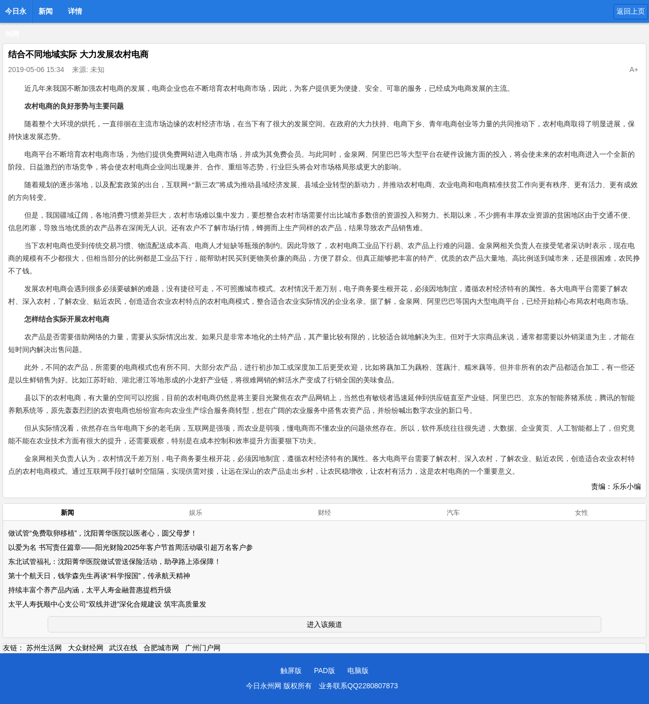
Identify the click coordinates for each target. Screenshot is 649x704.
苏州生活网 (44, 648)
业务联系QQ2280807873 (358, 686)
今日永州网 (15, 14)
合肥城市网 (161, 648)
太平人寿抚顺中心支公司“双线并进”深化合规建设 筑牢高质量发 (107, 604)
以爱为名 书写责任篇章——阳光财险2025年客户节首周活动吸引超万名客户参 (130, 547)
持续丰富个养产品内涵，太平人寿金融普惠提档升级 (89, 590)
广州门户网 (203, 648)
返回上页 (631, 11)
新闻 (46, 11)
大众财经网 (85, 648)
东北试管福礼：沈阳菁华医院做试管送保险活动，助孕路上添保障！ (114, 561)
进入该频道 (324, 624)
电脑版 (358, 670)
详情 (75, 11)
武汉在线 (123, 648)
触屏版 (291, 670)
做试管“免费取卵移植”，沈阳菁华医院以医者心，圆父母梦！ (102, 533)
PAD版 (324, 670)
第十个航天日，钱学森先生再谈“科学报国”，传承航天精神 (99, 576)
